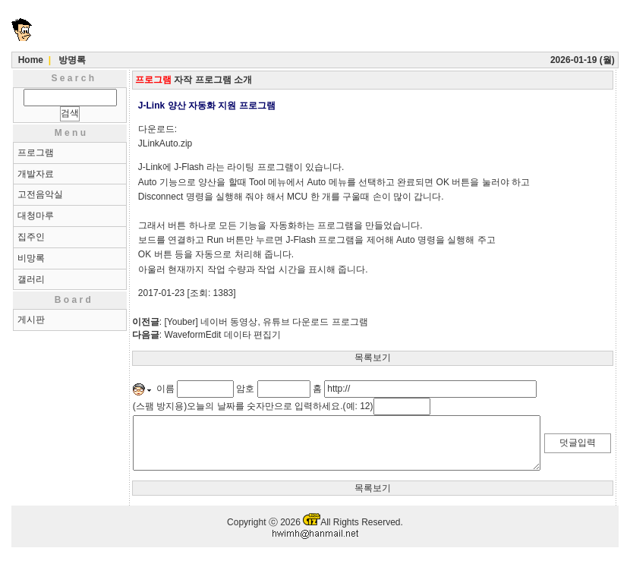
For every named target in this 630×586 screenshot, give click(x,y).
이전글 (145, 322)
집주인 (31, 237)
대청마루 (35, 215)
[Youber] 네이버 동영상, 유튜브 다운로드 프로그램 (266, 322)
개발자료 (35, 174)
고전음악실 (40, 194)
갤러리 (31, 279)
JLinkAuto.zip (165, 143)
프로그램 (35, 152)
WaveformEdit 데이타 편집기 (223, 334)
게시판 (31, 319)
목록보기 (372, 357)
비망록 (31, 258)
